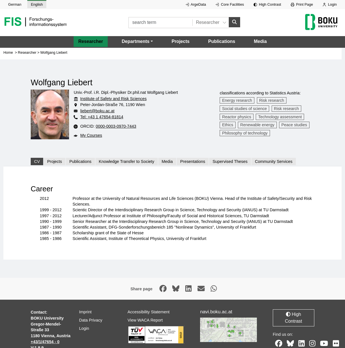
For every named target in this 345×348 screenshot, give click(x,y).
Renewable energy (257, 125)
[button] (137, 41)
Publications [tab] (80, 161)
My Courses (91, 135)
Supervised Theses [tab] (230, 161)
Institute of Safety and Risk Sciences (113, 98)
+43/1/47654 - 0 (45, 341)
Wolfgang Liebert (53, 52)
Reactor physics (236, 116)
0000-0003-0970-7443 (116, 126)
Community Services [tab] (273, 161)
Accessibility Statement (149, 312)
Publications (221, 41)
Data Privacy (90, 320)
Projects (181, 41)
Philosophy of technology (245, 133)
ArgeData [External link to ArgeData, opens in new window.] (196, 4)
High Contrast (267, 4)
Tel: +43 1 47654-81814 (101, 117)
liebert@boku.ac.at (97, 111)
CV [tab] (37, 161)
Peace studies (294, 125)
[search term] (160, 22)
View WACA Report (145, 320)
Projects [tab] (54, 161)
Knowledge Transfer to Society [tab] (126, 161)
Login (330, 4)
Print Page (302, 4)
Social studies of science (244, 108)
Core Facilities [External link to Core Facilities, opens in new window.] (229, 4)
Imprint (85, 312)
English (37, 4)
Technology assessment (280, 116)
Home (8, 52)
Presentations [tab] (192, 161)
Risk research (271, 100)
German (14, 4)
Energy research (237, 100)
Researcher (90, 41)
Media (260, 41)
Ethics (227, 125)
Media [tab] (167, 161)
